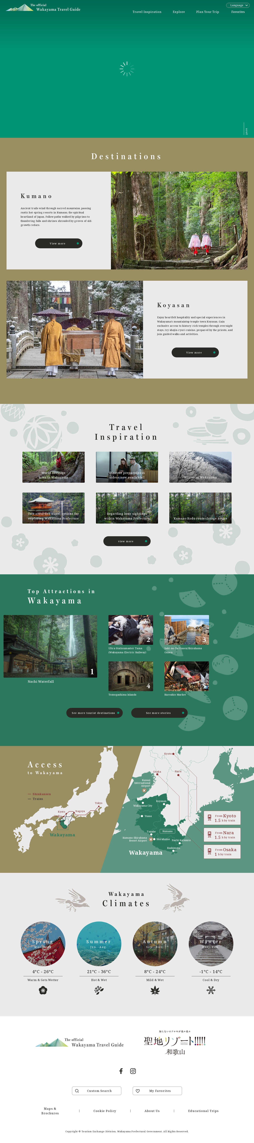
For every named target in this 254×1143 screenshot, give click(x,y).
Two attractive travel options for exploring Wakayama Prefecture (53, 516)
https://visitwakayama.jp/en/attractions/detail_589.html (186, 679)
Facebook (121, 1071)
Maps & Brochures (50, 1111)
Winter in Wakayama (200, 477)
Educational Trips (203, 1111)
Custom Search (99, 1091)
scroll (246, 131)
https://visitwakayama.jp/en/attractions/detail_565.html (186, 634)
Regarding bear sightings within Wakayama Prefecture (127, 516)
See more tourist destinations (93, 713)
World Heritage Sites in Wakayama (53, 475)
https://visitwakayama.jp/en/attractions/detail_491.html (62, 656)
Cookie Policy (104, 1111)
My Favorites (160, 1091)
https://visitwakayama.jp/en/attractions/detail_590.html (130, 634)
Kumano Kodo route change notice (200, 518)
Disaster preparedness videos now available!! (127, 475)
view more (126, 541)
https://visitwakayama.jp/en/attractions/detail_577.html (130, 679)
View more (58, 243)
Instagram (133, 1071)
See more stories (158, 713)
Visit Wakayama (43, 8)
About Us (152, 1111)
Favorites (238, 12)
